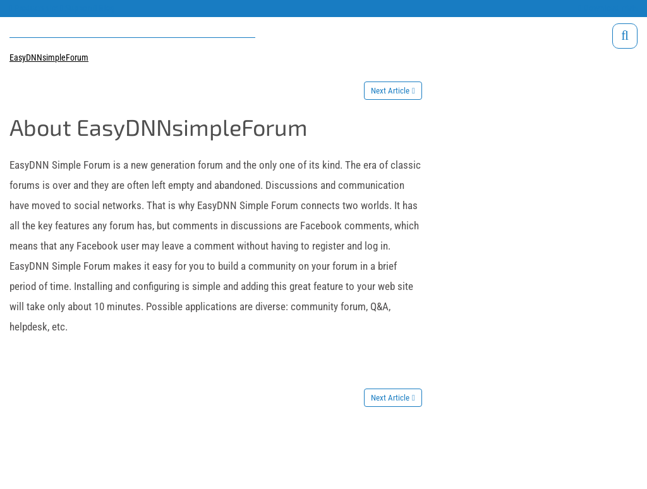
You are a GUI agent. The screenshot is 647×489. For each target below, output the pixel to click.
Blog (105, 8)
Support (76, 8)
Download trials (608, 8)
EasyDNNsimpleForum (48, 57)
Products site (33, 8)
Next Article (390, 90)
